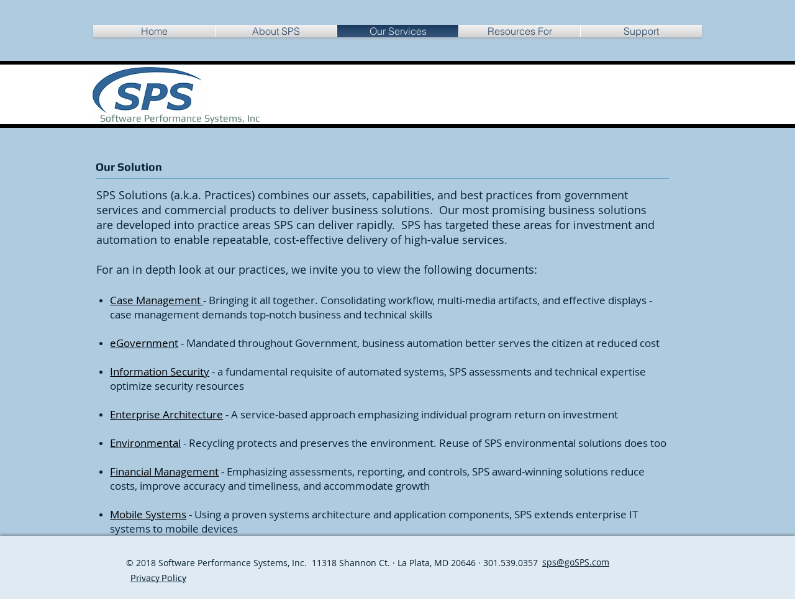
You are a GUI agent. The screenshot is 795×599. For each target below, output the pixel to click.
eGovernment (144, 343)
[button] (519, 31)
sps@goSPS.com (575, 562)
